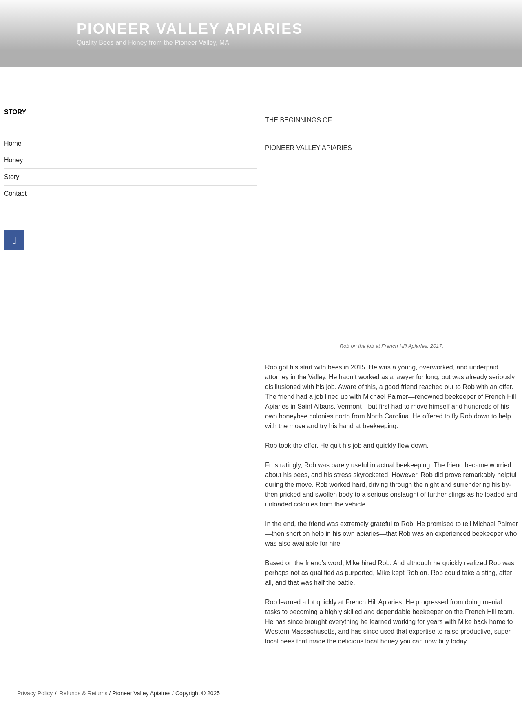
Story (11, 176)
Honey (13, 160)
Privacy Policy (35, 693)
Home (13, 143)
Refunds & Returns (83, 693)
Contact (15, 193)
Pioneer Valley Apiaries (190, 28)
